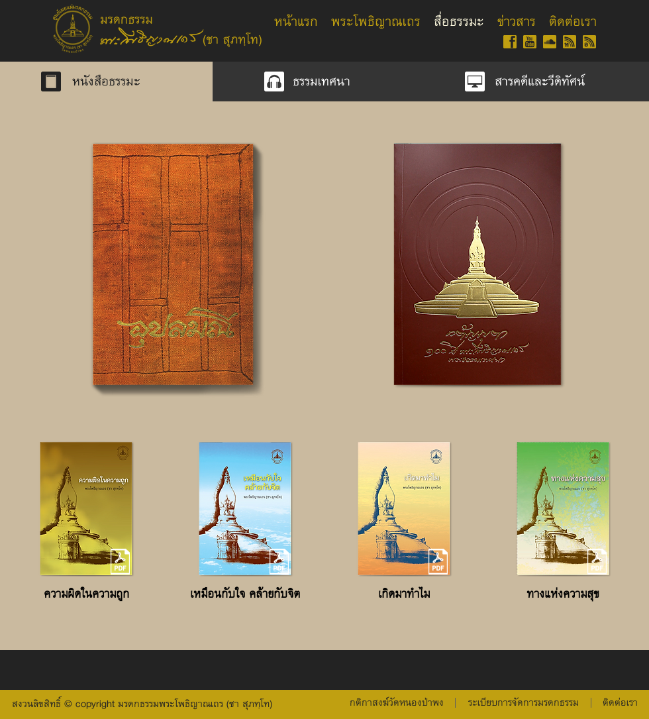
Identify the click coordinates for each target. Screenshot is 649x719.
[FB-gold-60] (510, 41)
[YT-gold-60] (529, 41)
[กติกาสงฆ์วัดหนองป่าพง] (396, 703)
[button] (523, 703)
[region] (172, 269)
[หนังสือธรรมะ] (106, 81)
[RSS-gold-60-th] (569, 41)
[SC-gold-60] (549, 41)
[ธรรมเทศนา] (321, 81)
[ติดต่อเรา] (620, 703)
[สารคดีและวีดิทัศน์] (539, 81)
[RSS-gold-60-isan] (589, 41)
